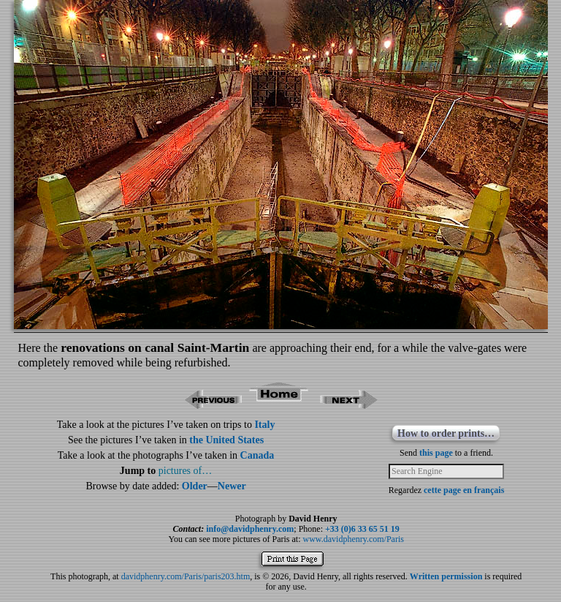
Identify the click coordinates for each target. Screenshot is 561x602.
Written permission (446, 576)
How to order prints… (446, 433)
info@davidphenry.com (250, 529)
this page (436, 453)
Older (194, 486)
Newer (232, 486)
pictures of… (185, 470)
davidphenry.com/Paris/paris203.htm (186, 576)
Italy (264, 424)
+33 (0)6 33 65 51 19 (362, 529)
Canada (257, 455)
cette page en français (464, 490)
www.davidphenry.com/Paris (353, 539)
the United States (226, 439)
